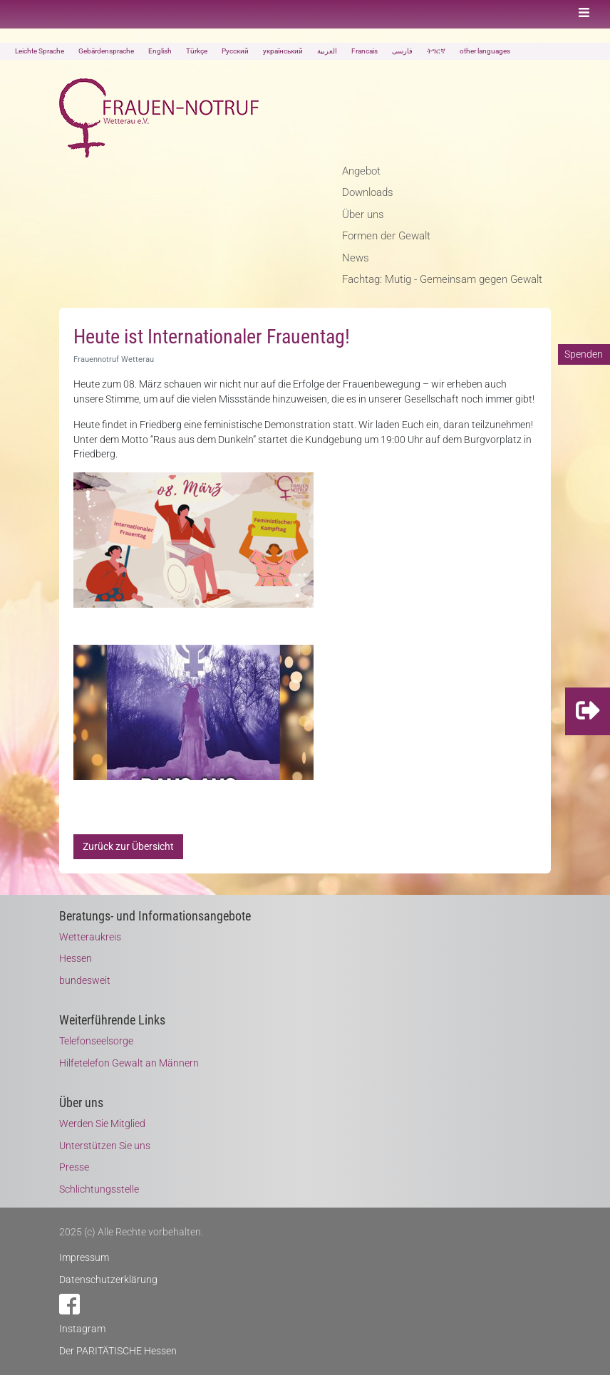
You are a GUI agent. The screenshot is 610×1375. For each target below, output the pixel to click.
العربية (327, 51)
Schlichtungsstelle (99, 1189)
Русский (235, 51)
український (283, 51)
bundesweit (84, 980)
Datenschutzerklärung (108, 1279)
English (160, 51)
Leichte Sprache (39, 51)
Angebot (361, 171)
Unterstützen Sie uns (104, 1145)
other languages (485, 51)
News (355, 257)
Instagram (82, 1328)
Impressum (84, 1257)
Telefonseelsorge (96, 1041)
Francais (364, 51)
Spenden (583, 354)
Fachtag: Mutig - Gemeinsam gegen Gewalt (442, 279)
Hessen (75, 958)
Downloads (367, 192)
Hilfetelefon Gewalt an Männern (129, 1063)
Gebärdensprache (106, 51)
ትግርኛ (436, 51)
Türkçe (196, 51)
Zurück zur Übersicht (128, 846)
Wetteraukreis (90, 937)
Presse (74, 1167)
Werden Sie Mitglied (102, 1123)
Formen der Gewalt (386, 235)
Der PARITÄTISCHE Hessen (118, 1350)
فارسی (402, 51)
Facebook (69, 1304)
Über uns (363, 214)
